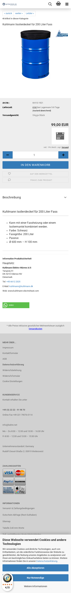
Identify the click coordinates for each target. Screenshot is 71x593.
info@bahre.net (10, 425)
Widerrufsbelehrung (12, 370)
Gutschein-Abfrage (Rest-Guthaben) (20, 515)
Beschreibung (12, 197)
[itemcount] (35, 155)
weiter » (19, 13)
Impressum (8, 347)
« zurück (8, 13)
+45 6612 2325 (13, 281)
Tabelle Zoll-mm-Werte (13, 528)
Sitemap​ (6, 521)
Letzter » (30, 13)
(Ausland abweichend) (42, 111)
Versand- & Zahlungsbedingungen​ (19, 508)
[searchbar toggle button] (50, 4)
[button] (16, 305)
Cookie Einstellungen (12, 381)
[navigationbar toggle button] (67, 4)
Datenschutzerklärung (46, 561)
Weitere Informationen (35, 586)
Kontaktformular (10, 353)
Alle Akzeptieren (35, 568)
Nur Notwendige (35, 577)
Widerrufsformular (11, 376)
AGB (5, 359)
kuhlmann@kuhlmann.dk (21, 286)
